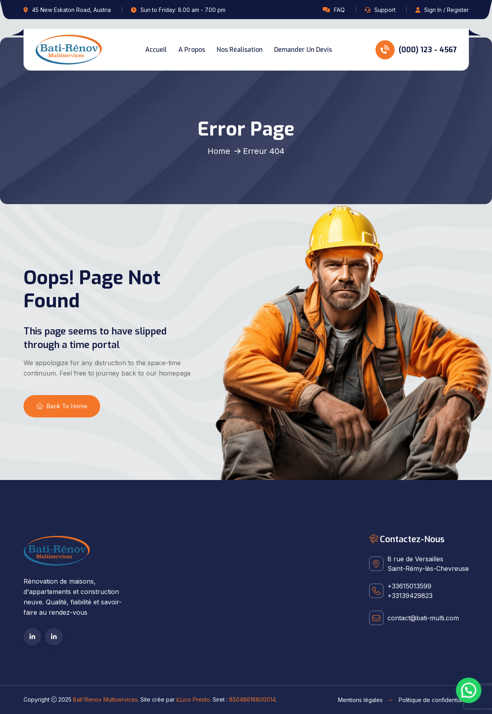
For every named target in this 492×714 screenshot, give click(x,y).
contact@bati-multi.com (423, 618)
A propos (191, 49)
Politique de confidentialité (434, 699)
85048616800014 (252, 699)
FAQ (339, 9)
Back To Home (61, 406)
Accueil (156, 49)
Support (384, 9)
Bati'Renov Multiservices (105, 699)
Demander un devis (303, 49)
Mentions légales (360, 699)
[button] (470, 696)
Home (218, 151)
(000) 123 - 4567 (416, 49)
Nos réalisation (240, 49)
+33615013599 (409, 586)
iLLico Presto (193, 699)
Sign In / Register (446, 9)
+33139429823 (410, 596)
